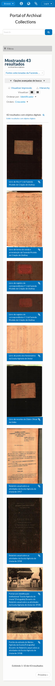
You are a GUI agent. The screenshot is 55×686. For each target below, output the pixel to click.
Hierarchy (43, 87)
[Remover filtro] (42, 72)
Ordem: (10, 101)
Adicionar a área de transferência (39, 182)
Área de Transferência (36, 3)
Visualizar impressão (20, 87)
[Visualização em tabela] (37, 92)
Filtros (9, 48)
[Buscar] (48, 32)
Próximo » (43, 674)
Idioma (28, 3)
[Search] (24, 32)
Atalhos (21, 3)
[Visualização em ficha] (32, 92)
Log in (46, 3)
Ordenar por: (13, 96)
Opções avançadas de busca (27, 80)
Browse (7, 3)
